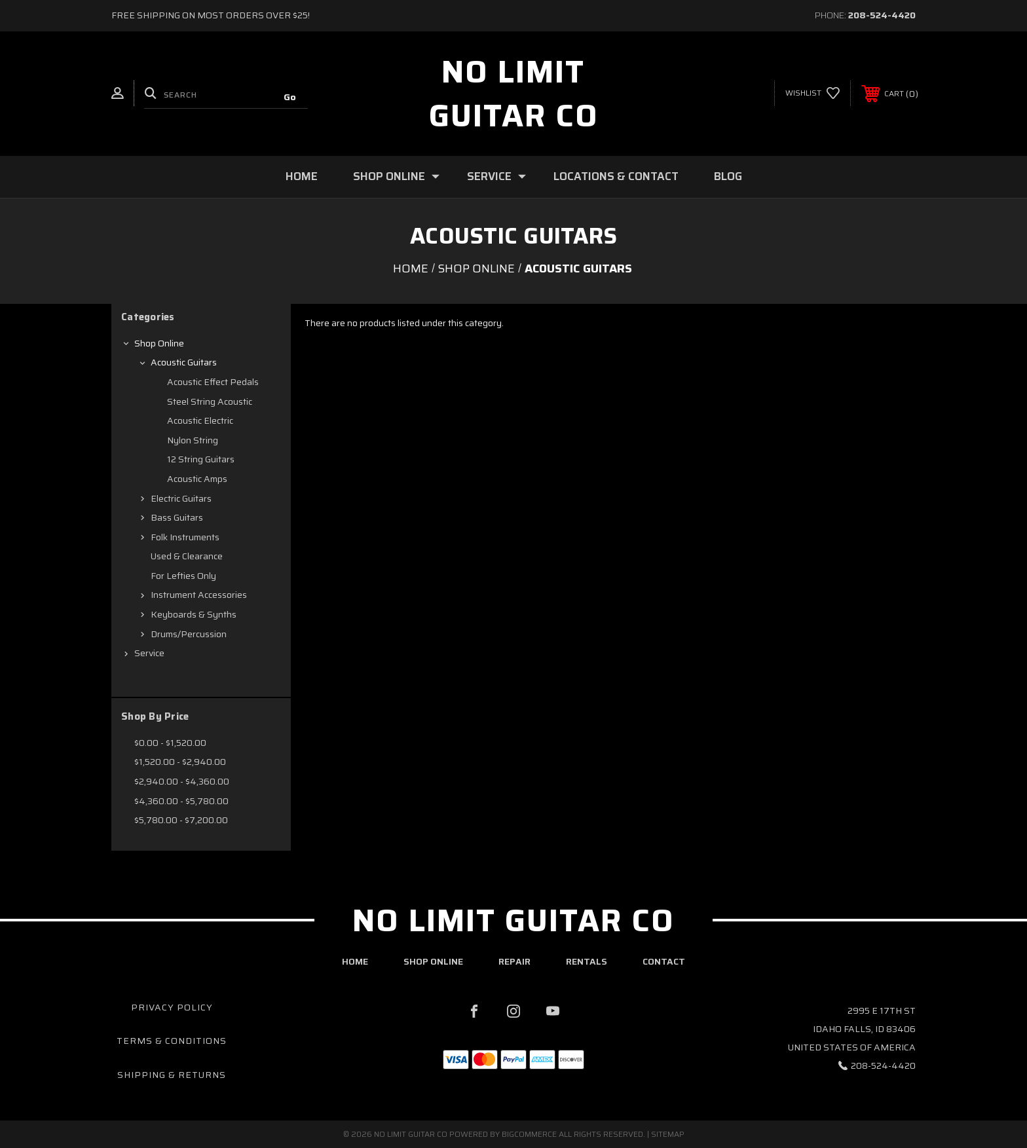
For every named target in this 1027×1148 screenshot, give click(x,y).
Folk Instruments (185, 537)
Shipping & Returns (171, 1074)
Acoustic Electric (200, 420)
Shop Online (396, 176)
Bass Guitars (177, 517)
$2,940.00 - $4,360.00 (181, 781)
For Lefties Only (183, 575)
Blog (728, 176)
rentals (586, 961)
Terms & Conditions (172, 1040)
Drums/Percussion (189, 634)
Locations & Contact (616, 176)
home (355, 961)
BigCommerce (529, 1134)
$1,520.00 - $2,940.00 (180, 761)
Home (302, 176)
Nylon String (192, 440)
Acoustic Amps (197, 479)
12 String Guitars (200, 459)
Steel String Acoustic (209, 401)
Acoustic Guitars (184, 362)
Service (496, 176)
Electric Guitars (181, 498)
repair (514, 961)
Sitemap (667, 1134)
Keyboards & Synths (193, 614)
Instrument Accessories (199, 594)
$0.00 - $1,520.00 (170, 742)
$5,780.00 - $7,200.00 (181, 820)
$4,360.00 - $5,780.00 (181, 801)
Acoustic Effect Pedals (213, 382)
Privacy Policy (172, 1007)
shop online (433, 961)
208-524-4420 (882, 15)
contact (664, 961)
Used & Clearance (187, 556)
